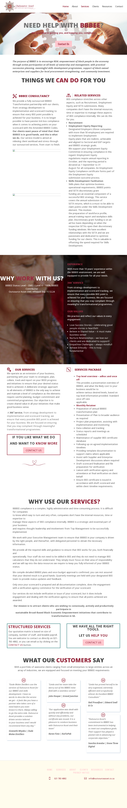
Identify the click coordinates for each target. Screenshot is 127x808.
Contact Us (63, 44)
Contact (119, 6)
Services (85, 6)
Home (66, 6)
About (75, 6)
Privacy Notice (81, 772)
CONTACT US (34, 450)
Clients (95, 6)
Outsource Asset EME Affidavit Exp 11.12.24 (32, 291)
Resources (107, 6)
